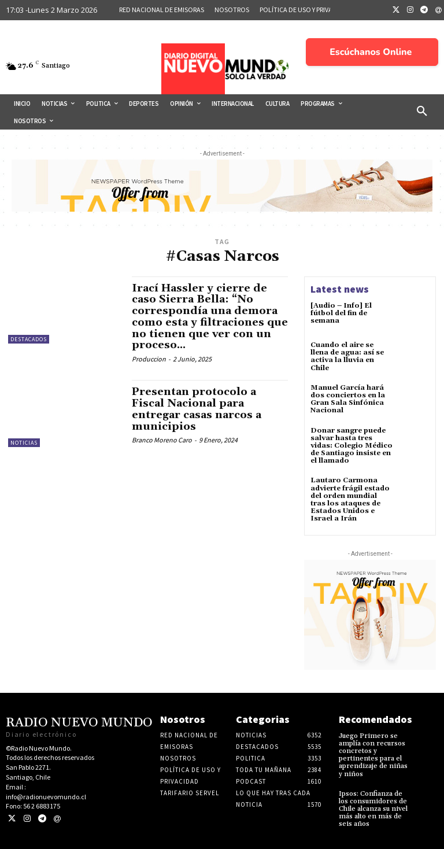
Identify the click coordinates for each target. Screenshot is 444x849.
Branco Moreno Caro (162, 439)
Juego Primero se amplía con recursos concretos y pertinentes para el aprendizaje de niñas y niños (373, 755)
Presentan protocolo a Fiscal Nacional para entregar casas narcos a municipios (196, 409)
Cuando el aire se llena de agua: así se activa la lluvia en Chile (347, 356)
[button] (422, 111)
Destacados (28, 339)
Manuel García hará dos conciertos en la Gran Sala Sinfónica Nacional (347, 399)
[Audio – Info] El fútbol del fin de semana (341, 313)
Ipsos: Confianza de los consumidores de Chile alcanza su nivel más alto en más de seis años (373, 809)
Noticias (24, 442)
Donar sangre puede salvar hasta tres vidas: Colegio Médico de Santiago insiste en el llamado (351, 446)
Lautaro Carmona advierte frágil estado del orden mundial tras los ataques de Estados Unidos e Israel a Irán (350, 499)
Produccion (149, 359)
